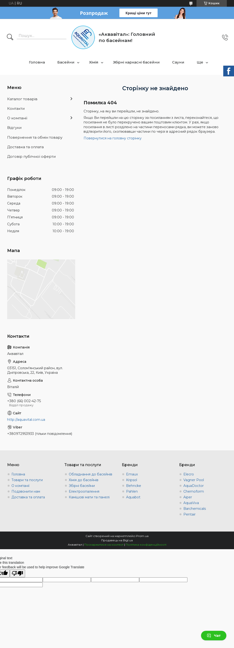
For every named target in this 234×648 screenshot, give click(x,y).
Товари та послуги (27, 480)
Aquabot (133, 497)
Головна (37, 62)
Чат (214, 635)
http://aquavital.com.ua (26, 419)
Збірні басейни (82, 486)
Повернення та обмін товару (34, 137)
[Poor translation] (17, 573)
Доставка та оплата (25, 147)
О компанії (17, 118)
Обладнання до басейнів (90, 474)
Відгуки (14, 127)
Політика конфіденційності (146, 544)
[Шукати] (10, 37)
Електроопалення (84, 491)
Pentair (189, 514)
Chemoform (193, 491)
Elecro (188, 474)
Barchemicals (194, 508)
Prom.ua (142, 536)
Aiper (187, 497)
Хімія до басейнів (83, 480)
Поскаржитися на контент (103, 544)
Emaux (132, 474)
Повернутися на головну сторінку (113, 138)
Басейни (65, 62)
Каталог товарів (22, 99)
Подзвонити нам (25, 491)
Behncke (133, 486)
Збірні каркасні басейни (136, 62)
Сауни (178, 62)
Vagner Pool (193, 480)
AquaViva (191, 503)
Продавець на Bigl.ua (117, 540)
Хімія (93, 62)
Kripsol (131, 480)
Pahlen (132, 491)
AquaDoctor (193, 486)
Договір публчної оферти (31, 156)
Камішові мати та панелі (89, 497)
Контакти (16, 108)
